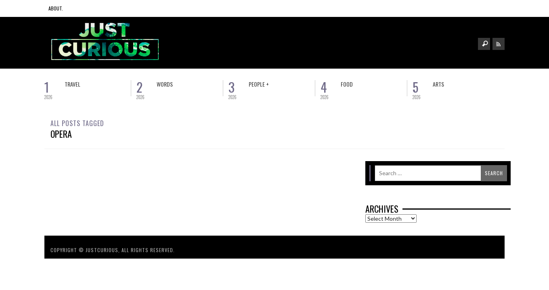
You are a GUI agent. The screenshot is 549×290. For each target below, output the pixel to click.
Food (347, 84)
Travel (72, 84)
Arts (438, 84)
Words (165, 84)
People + (259, 84)
